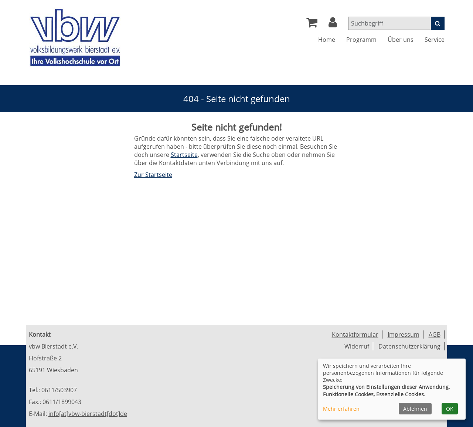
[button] (333, 24)
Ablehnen (415, 408)
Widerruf (356, 346)
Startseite (184, 155)
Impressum (403, 334)
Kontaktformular (355, 334)
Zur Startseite (153, 175)
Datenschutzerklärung (409, 346)
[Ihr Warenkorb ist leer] (311, 24)
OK (449, 408)
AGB (434, 334)
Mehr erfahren (341, 408)
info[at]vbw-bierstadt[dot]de (87, 414)
